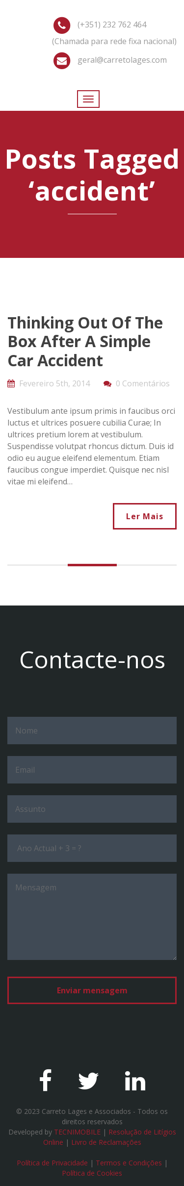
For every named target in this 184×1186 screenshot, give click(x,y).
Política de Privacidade (52, 1162)
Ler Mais (144, 516)
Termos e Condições (129, 1162)
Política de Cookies (92, 1173)
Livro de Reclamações (106, 1142)
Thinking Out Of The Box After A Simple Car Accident (85, 341)
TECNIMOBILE (77, 1131)
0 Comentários (143, 383)
